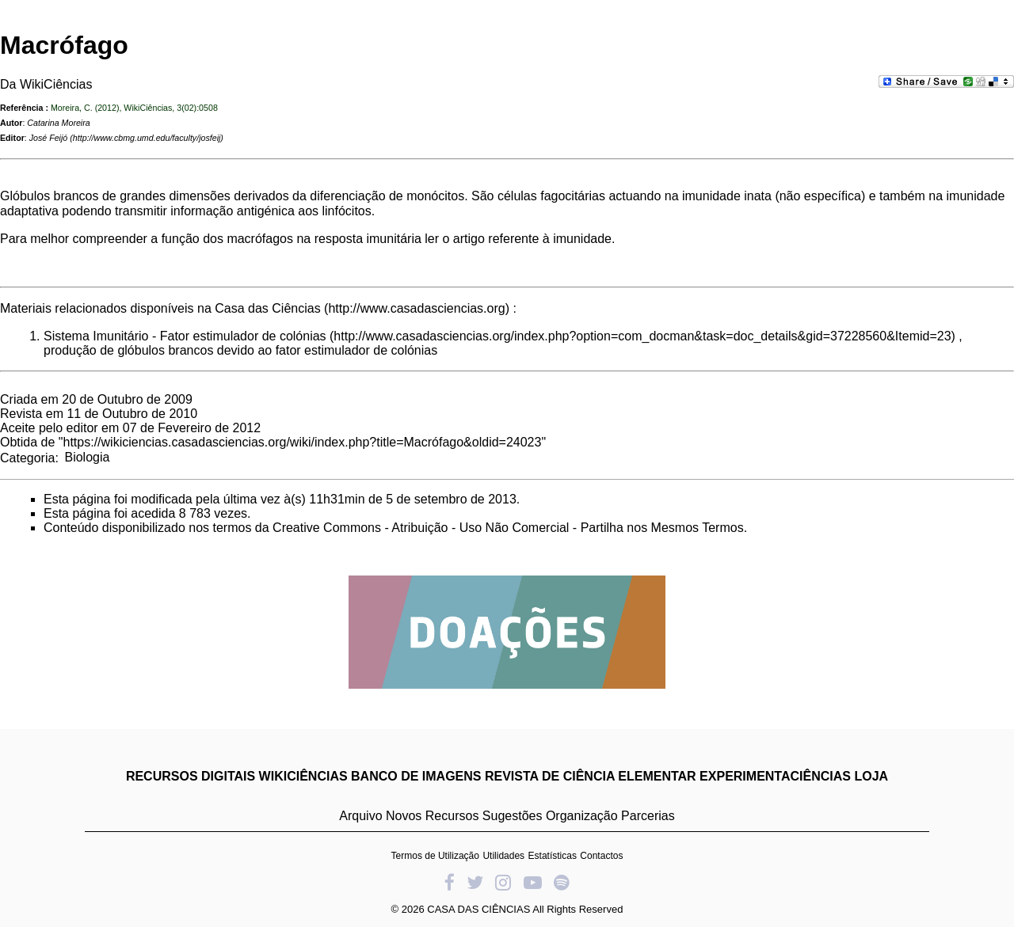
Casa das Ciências (267, 308)
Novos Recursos (432, 816)
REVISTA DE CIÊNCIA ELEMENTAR (590, 776)
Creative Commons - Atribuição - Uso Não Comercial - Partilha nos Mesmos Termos (508, 527)
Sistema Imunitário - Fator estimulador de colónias (185, 336)
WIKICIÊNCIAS (303, 776)
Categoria (27, 457)
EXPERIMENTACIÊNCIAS (775, 776)
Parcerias (648, 816)
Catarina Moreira (58, 122)
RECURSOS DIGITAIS (190, 776)
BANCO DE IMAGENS (416, 776)
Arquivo (360, 816)
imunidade (582, 238)
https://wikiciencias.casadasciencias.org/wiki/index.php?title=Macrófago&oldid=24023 (302, 442)
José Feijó (48, 137)
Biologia (86, 457)
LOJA (871, 776)
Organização (582, 816)
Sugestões (512, 816)
